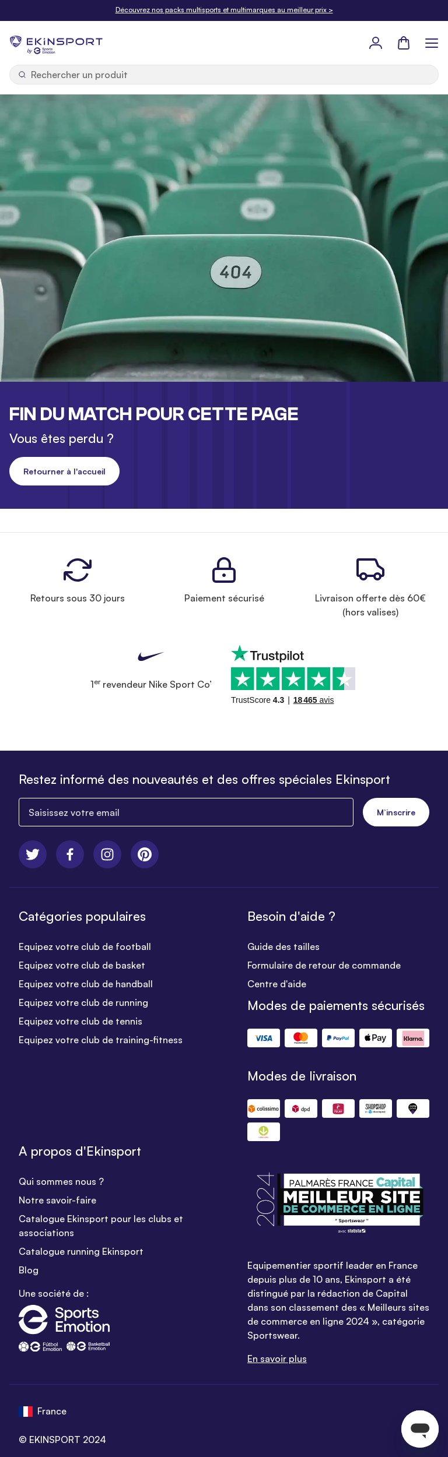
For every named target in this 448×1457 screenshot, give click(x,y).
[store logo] (56, 42)
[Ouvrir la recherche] (224, 75)
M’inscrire (396, 812)
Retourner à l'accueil (64, 471)
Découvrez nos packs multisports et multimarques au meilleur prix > (224, 9)
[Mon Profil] (376, 43)
